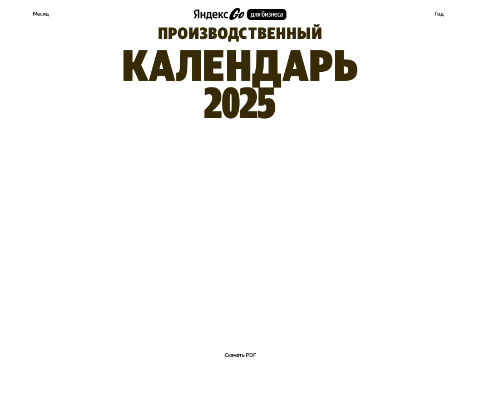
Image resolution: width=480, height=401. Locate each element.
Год (439, 14)
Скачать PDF (240, 355)
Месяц (41, 14)
